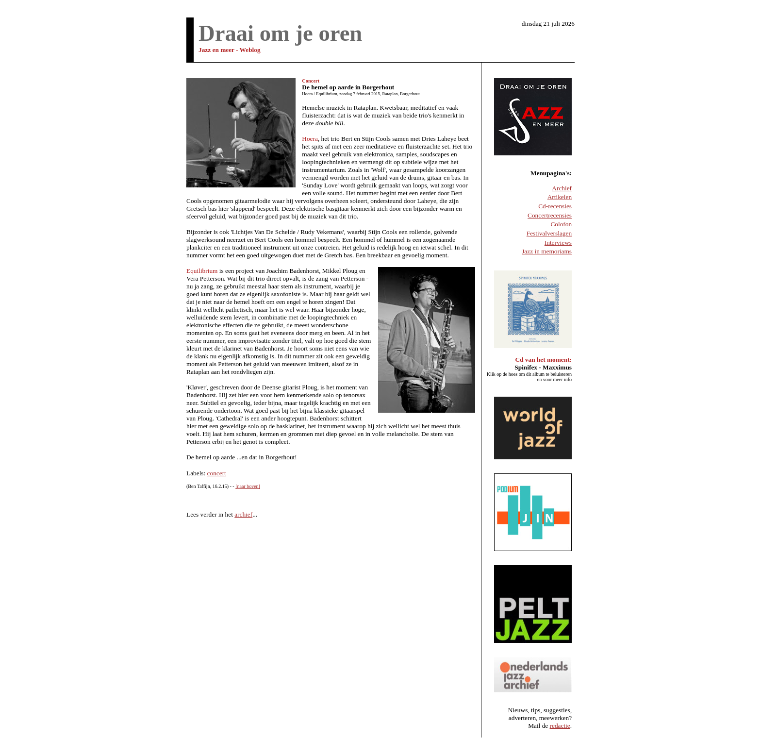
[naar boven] (247, 486)
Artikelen (559, 197)
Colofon (561, 224)
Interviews (558, 242)
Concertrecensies (550, 215)
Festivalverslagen (549, 233)
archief (243, 514)
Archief (562, 188)
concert (216, 473)
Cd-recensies (555, 206)
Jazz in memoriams (547, 251)
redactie (560, 725)
